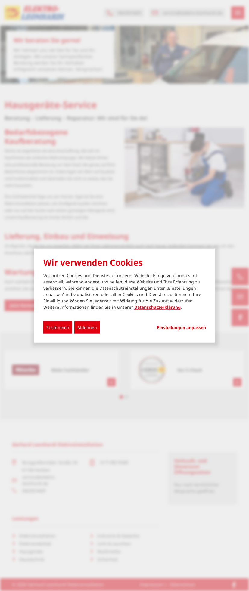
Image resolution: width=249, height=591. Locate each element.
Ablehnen (87, 327)
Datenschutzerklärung (157, 307)
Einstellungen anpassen (181, 327)
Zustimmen (57, 327)
